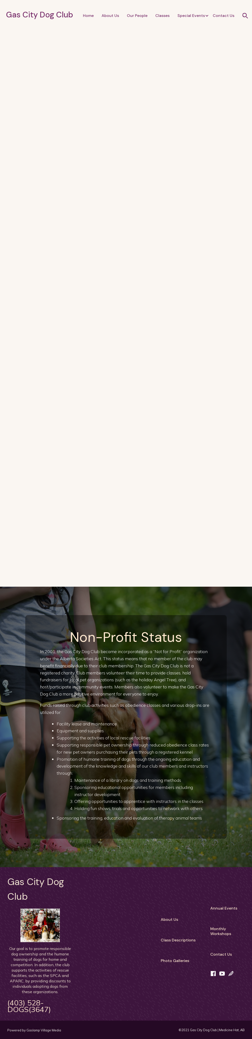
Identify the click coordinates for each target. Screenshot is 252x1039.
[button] (191, 15)
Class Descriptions (178, 940)
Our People (137, 15)
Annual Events (223, 908)
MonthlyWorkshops (220, 931)
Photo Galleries (175, 960)
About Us (110, 15)
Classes (162, 15)
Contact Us (223, 15)
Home (88, 15)
